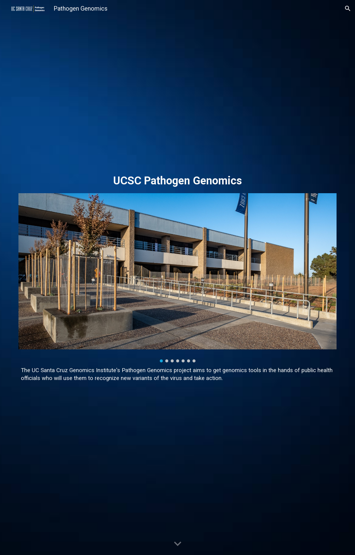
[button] (347, 8)
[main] (177, 180)
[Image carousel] (177, 277)
